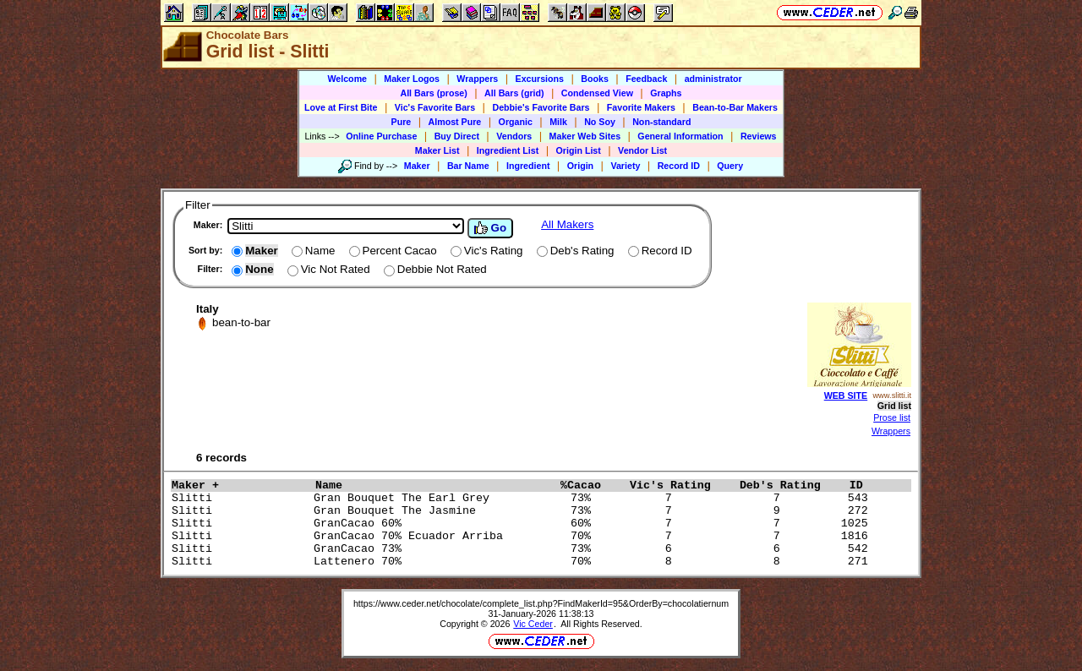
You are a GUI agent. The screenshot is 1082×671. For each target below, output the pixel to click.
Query (730, 166)
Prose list (891, 417)
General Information (680, 136)
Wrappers (477, 79)
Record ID (679, 166)
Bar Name (468, 166)
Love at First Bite (340, 107)
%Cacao (590, 485)
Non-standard (661, 122)
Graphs (665, 93)
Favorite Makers (641, 107)
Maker (417, 166)
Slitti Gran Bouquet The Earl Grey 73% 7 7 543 (523, 498)
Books (595, 79)
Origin (580, 166)
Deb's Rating (790, 485)
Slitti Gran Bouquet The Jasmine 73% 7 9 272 (523, 511)
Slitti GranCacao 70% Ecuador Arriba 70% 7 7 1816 (523, 536)
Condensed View (597, 93)
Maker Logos (412, 79)
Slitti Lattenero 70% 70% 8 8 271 (523, 561)
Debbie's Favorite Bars (540, 107)
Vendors (514, 136)
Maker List (437, 150)
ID (863, 485)
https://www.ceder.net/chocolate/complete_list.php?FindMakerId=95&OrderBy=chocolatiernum (541, 603)
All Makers (567, 224)
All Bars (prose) (433, 93)
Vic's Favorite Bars (435, 107)
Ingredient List (507, 150)
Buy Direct (456, 136)
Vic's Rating (680, 485)
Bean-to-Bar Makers (735, 107)
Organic (516, 122)
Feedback (646, 79)
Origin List (578, 150)
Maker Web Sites (585, 136)
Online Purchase (381, 136)
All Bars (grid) (514, 93)
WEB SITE (846, 395)
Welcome (347, 79)
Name (433, 485)
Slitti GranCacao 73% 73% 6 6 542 (523, 549)
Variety (625, 166)
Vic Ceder (533, 624)
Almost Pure (455, 122)
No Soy (599, 122)
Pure (401, 122)
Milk (558, 122)
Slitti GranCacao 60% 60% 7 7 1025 (523, 523)
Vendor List (642, 150)
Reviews (758, 136)
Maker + (239, 485)
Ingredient (528, 166)
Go (490, 228)
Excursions (540, 79)
